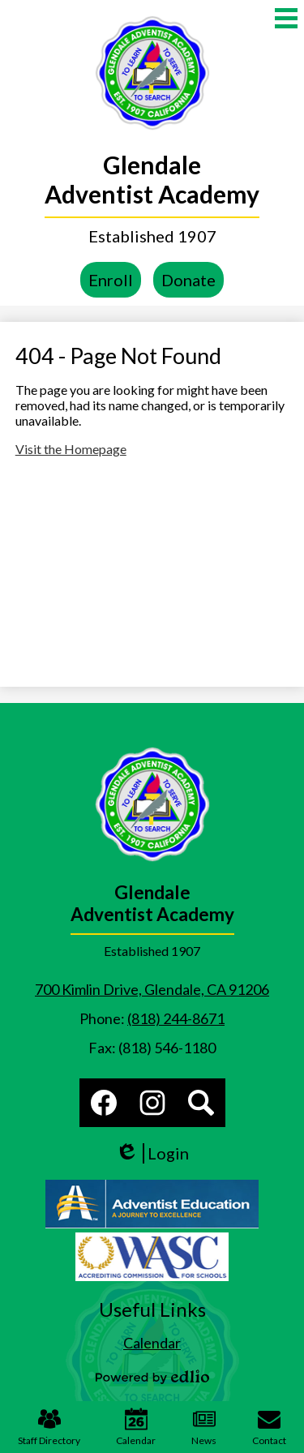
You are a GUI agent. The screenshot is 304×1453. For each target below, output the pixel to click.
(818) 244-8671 (176, 1018)
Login (152, 1153)
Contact (269, 1427)
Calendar (136, 1427)
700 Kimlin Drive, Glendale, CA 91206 (152, 989)
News (203, 1427)
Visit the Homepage (70, 448)
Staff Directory (49, 1427)
